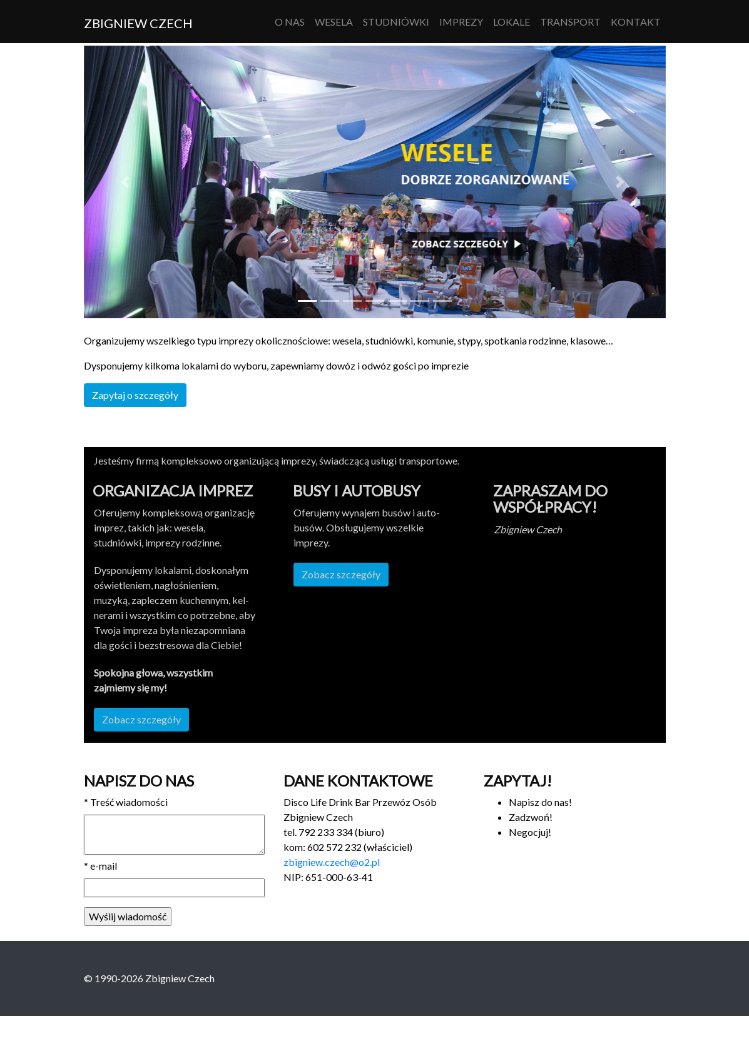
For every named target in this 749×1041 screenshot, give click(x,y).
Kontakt (636, 22)
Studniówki (396, 22)
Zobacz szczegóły (141, 719)
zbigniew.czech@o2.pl (331, 862)
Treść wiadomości (126, 802)
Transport (570, 22)
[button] (127, 182)
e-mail (100, 866)
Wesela (334, 22)
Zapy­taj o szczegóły (135, 395)
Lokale (511, 22)
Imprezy (461, 22)
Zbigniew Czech (138, 23)
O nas (290, 22)
